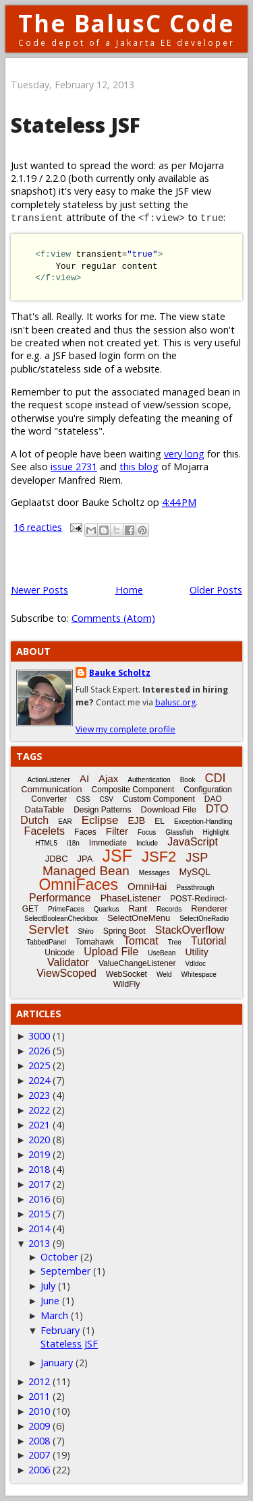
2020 (39, 1139)
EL (159, 821)
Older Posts (216, 589)
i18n (73, 843)
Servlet (48, 929)
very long (184, 453)
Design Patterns (102, 810)
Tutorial (209, 941)
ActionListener (49, 780)
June (49, 1300)
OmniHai (147, 886)
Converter (49, 799)
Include (147, 843)
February (60, 1330)
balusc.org (175, 702)
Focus (147, 832)
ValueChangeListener (137, 963)
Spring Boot (124, 931)
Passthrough (195, 887)
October (59, 1256)
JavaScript (192, 842)
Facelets (44, 831)
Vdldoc (195, 963)
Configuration (207, 789)
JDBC (56, 859)
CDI (214, 778)
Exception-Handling (203, 821)
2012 (39, 1381)
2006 (39, 1469)
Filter (117, 831)
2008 (39, 1440)
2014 (39, 1228)
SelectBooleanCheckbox (61, 918)
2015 (39, 1213)
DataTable (45, 809)
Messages (154, 872)
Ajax (108, 778)
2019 (39, 1154)
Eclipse (100, 820)
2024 (39, 1080)
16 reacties (37, 527)
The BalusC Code (126, 23)
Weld (164, 974)
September (65, 1271)
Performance (60, 897)
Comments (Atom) (113, 618)
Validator (68, 962)
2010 (39, 1411)
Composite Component (133, 789)
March (54, 1315)
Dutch (34, 820)
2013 (39, 1243)
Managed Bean (86, 871)
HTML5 (46, 843)
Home (129, 589)
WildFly (126, 984)
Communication (51, 789)
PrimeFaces (66, 909)
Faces (85, 832)
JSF (117, 855)
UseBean (161, 953)
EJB (137, 820)
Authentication (149, 780)
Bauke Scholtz (119, 672)
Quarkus (106, 909)
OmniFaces (78, 884)
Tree (174, 942)
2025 (39, 1065)
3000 (39, 1035)
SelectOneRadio (204, 918)
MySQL (194, 871)
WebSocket (126, 974)
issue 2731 (74, 466)
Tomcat (141, 941)
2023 (39, 1095)
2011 (39, 1396)
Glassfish (179, 832)
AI (84, 778)
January (56, 1362)
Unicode (59, 952)
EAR (65, 821)
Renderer (209, 908)
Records (169, 909)
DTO (217, 809)
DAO (213, 799)
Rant (137, 908)
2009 (39, 1425)
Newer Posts (39, 589)
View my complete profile (125, 729)
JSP (197, 857)
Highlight (215, 832)
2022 (39, 1110)
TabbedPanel (45, 942)
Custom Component (159, 799)
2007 (39, 1454)
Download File (168, 809)
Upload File (111, 951)
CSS (83, 799)
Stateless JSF (75, 125)
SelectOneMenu (138, 918)
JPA (85, 859)
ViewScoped (66, 973)
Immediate (108, 843)
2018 (39, 1169)
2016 (39, 1198)
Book (188, 780)
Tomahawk (95, 942)
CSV (106, 799)
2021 (39, 1124)
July (47, 1285)
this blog (139, 466)
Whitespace (199, 974)
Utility (196, 952)
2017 (39, 1184)
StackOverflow (190, 930)
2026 (39, 1050)
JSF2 (159, 856)
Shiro (85, 931)
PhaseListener (131, 898)
